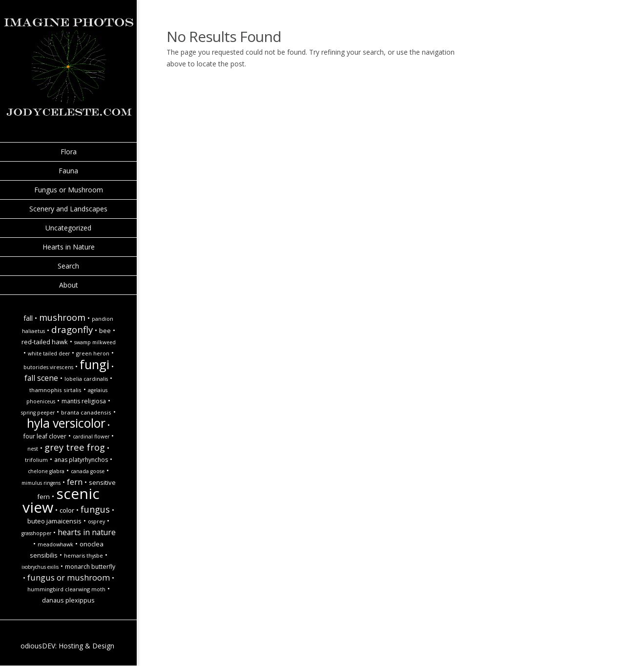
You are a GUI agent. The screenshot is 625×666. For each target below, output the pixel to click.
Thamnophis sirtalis (55, 390)
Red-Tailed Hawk (44, 341)
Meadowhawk (55, 544)
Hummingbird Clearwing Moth (66, 589)
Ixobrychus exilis (40, 566)
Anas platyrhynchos (81, 460)
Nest (32, 448)
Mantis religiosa (84, 401)
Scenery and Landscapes (68, 208)
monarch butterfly (90, 566)
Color (67, 510)
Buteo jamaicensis (54, 521)
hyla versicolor (66, 423)
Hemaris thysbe (83, 555)
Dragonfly (72, 329)
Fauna (68, 170)
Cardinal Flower (91, 436)
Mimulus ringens (41, 482)
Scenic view (61, 500)
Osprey (96, 521)
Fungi (94, 364)
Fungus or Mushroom (68, 189)
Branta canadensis (86, 412)
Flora (69, 151)
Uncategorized (68, 227)
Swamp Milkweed (95, 342)
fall (28, 318)
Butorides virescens (48, 367)
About (68, 285)
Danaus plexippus (68, 600)
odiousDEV (38, 645)
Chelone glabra (46, 471)
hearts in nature (87, 532)
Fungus (95, 509)
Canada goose (87, 471)
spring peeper (38, 412)
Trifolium (36, 460)
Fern (75, 481)
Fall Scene (41, 378)
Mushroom (62, 317)
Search (68, 266)
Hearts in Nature (68, 246)
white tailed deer (49, 353)
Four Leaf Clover (44, 436)
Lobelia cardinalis (86, 378)
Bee (105, 330)
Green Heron (92, 353)
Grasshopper (36, 533)
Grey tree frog (74, 447)
